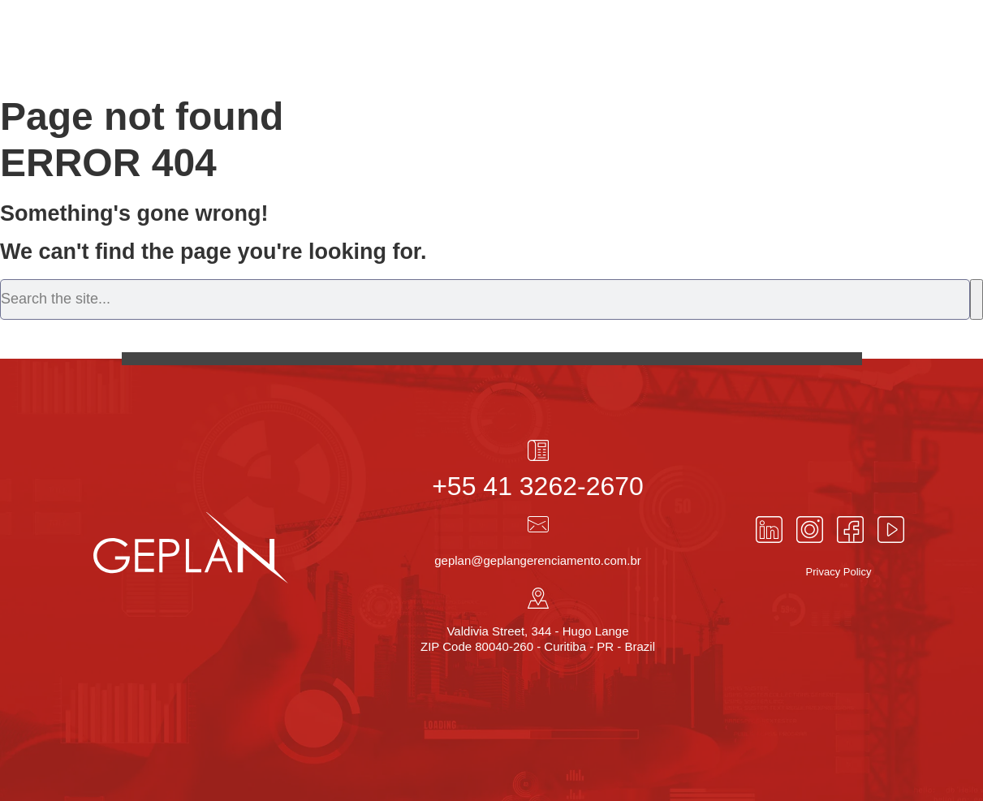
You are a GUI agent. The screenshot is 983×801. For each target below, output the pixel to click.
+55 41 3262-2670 (538, 486)
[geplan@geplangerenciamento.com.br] (538, 524)
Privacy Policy (839, 572)
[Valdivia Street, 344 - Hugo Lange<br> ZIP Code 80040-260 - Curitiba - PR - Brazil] (538, 598)
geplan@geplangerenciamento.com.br (537, 560)
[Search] (976, 299)
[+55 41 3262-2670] (538, 450)
